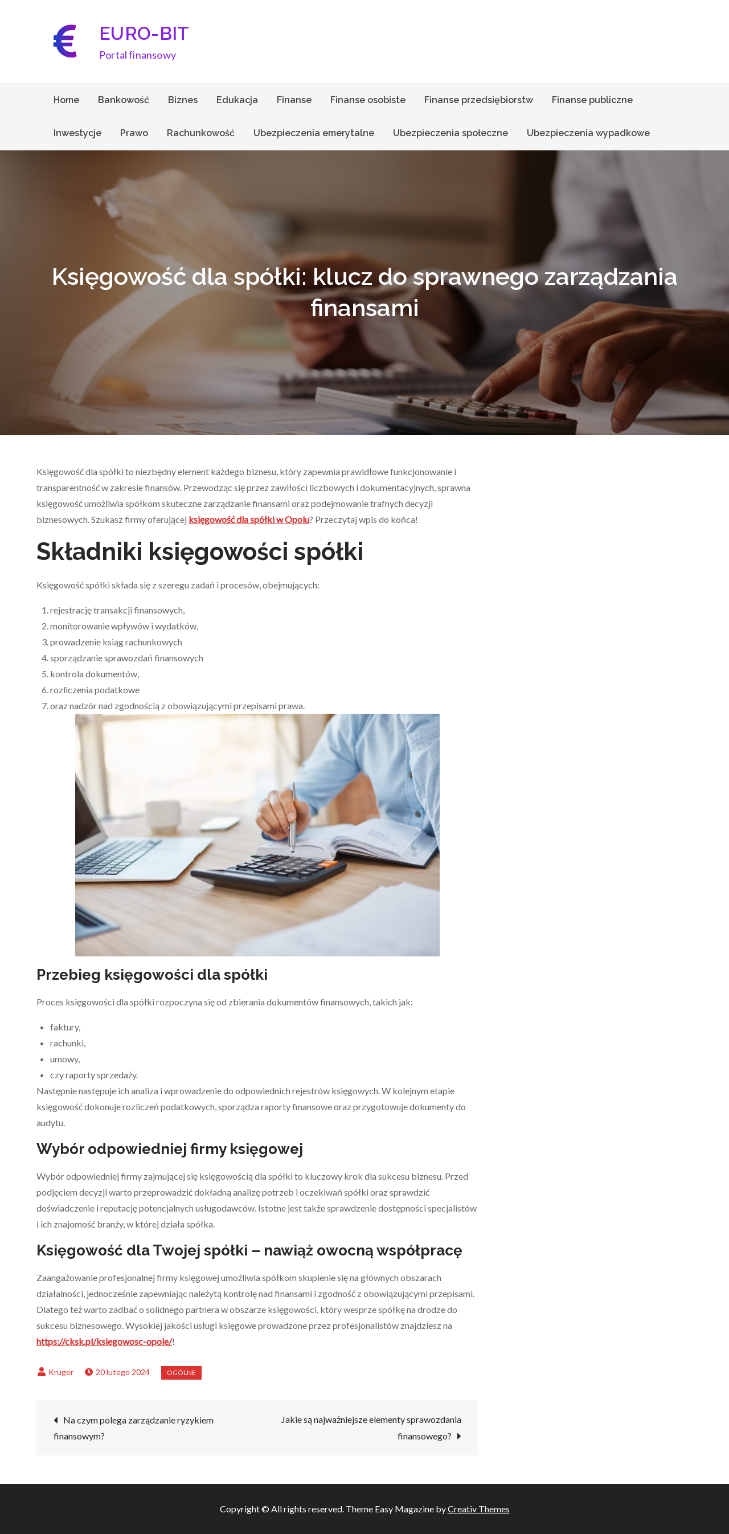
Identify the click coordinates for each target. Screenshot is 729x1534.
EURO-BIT (144, 33)
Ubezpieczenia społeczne (450, 133)
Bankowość (123, 100)
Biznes (183, 100)
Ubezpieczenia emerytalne (313, 133)
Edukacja (237, 100)
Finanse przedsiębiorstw (478, 100)
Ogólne (181, 1372)
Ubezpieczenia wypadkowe (588, 133)
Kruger (60, 1372)
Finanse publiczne (592, 100)
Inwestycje (77, 133)
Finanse (294, 100)
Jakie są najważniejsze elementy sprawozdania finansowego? (371, 1427)
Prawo (134, 133)
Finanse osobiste (368, 100)
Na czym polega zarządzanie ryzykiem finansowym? (134, 1427)
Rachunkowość (201, 133)
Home (66, 100)
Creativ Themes (479, 1508)
